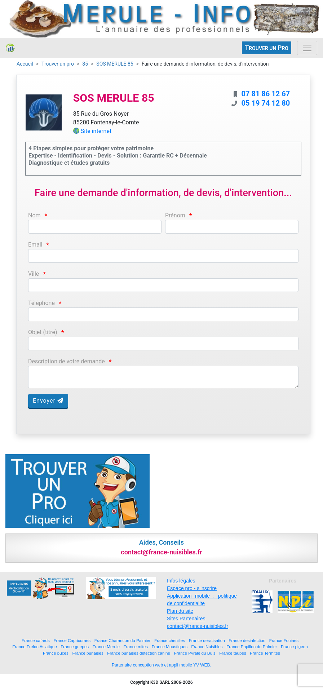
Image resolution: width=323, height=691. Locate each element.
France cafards (36, 640)
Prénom (175, 215)
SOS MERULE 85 (114, 64)
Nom (34, 215)
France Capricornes (71, 640)
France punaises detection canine (138, 653)
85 (85, 64)
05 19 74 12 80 (265, 103)
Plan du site (180, 611)
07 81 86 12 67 (265, 93)
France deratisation (207, 640)
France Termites (265, 653)
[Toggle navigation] (307, 48)
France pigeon (294, 646)
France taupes (232, 653)
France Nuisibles (207, 646)
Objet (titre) (42, 332)
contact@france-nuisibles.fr (197, 626)
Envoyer (48, 400)
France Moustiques (169, 646)
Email (35, 244)
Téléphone (41, 303)
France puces (55, 653)
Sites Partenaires (186, 618)
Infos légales (181, 581)
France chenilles (169, 640)
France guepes (75, 646)
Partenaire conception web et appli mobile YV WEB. (161, 665)
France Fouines (283, 640)
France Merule (106, 646)
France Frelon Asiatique (34, 646)
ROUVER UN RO (266, 48)
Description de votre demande (66, 361)
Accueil (25, 64)
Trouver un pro (57, 64)
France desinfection (247, 640)
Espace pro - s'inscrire (192, 588)
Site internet (96, 131)
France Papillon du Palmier (251, 646)
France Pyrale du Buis (195, 653)
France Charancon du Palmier (122, 640)
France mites (136, 646)
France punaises (87, 653)
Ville (33, 273)
